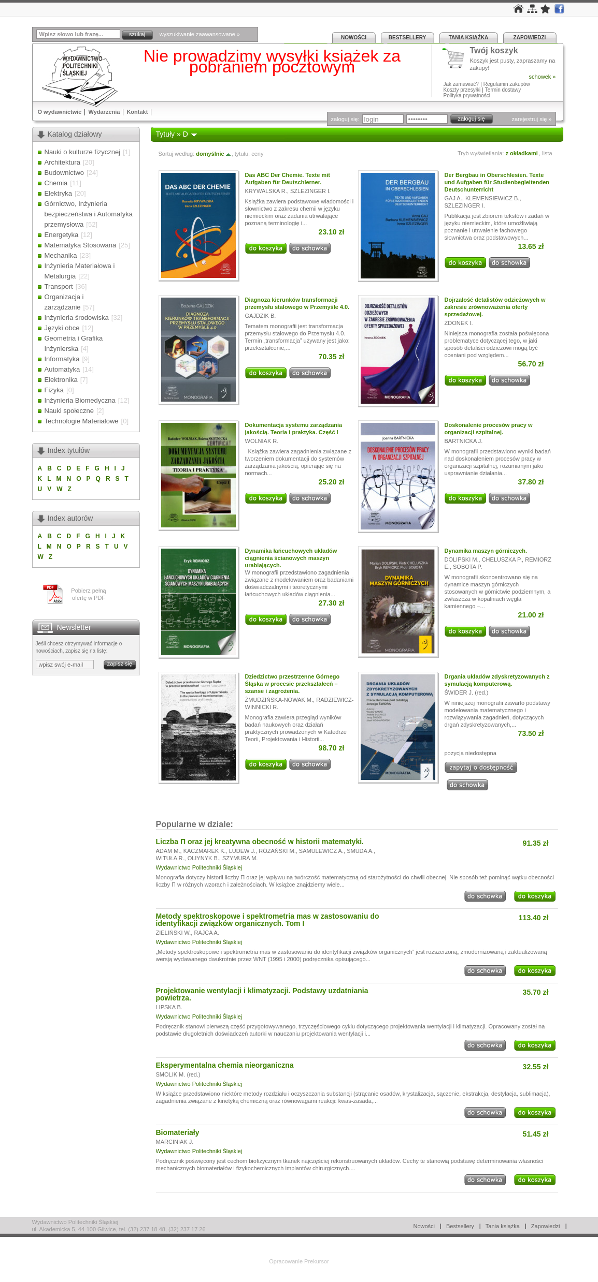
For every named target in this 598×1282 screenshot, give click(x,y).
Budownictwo (64, 172)
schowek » (542, 76)
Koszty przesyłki (463, 90)
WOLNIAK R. (262, 441)
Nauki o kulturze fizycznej (83, 152)
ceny (257, 154)
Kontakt (137, 112)
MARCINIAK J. (175, 1142)
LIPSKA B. (169, 1007)
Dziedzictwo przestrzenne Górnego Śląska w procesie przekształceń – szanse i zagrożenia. (292, 683)
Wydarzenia (104, 112)
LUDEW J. (242, 851)
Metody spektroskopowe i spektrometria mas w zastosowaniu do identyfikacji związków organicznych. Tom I (267, 919)
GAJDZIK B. (260, 316)
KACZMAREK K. (204, 851)
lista (547, 153)
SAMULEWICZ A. (321, 851)
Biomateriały (178, 1132)
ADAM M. (168, 851)
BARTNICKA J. (464, 441)
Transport (59, 286)
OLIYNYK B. (203, 858)
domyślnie (213, 154)
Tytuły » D (172, 134)
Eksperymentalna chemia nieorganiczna (225, 1065)
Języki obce (62, 328)
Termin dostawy (503, 90)
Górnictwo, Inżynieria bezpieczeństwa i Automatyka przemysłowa (89, 214)
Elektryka (58, 193)
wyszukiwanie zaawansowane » (200, 34)
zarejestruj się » (531, 119)
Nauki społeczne (69, 411)
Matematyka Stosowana (81, 245)
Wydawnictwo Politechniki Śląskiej (199, 867)
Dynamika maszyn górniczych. (486, 551)
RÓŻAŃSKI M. (277, 851)
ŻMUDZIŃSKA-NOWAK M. (279, 700)
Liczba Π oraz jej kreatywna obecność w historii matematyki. (260, 841)
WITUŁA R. (170, 858)
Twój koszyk (494, 51)
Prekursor (316, 1261)
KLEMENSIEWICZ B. (492, 198)
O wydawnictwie (60, 112)
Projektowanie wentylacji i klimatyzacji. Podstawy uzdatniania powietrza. (262, 994)
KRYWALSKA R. (266, 191)
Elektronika (61, 380)
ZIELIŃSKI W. (173, 933)
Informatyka (62, 359)
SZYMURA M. (240, 858)
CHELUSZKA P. (502, 559)
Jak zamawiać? (461, 84)
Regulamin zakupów (506, 84)
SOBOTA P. (467, 567)
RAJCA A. (206, 933)
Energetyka (62, 235)
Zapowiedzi (530, 37)
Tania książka (469, 37)
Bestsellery (407, 37)
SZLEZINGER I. (310, 191)
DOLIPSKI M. (462, 559)
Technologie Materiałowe (82, 421)
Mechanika (61, 255)
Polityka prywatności (467, 95)
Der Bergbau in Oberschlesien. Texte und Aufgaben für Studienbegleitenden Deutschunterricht (497, 182)
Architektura (62, 162)
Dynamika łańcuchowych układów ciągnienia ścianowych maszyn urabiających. (291, 558)
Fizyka (54, 390)
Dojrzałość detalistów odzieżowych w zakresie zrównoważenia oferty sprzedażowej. (495, 307)
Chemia (56, 183)
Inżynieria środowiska (77, 317)
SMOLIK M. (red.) (178, 1074)
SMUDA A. (360, 851)
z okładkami (521, 153)
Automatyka (62, 369)
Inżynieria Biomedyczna (80, 400)
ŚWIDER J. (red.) (467, 692)
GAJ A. (453, 198)
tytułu (241, 154)
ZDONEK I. (459, 323)
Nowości (353, 37)
